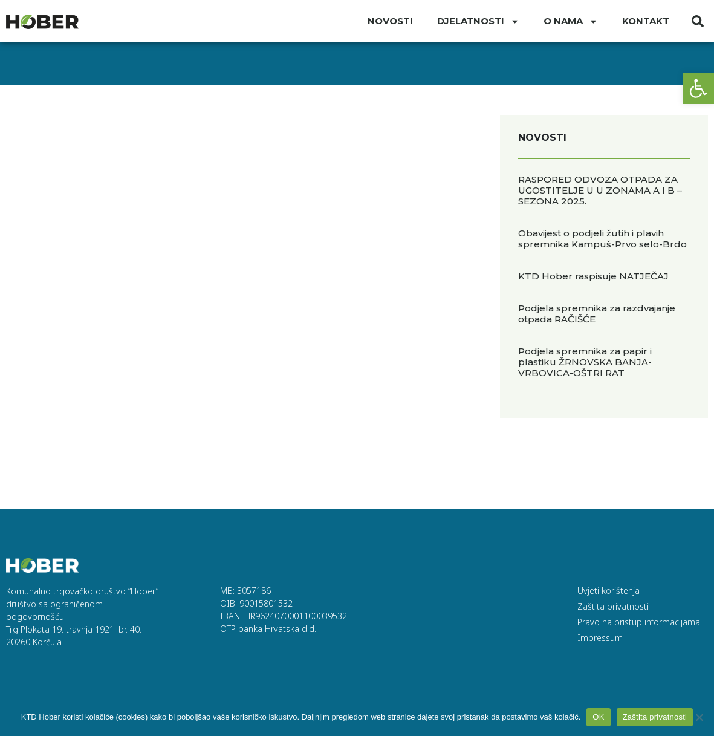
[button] (698, 21)
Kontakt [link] (645, 21)
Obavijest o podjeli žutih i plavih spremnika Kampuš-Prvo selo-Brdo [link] (602, 238)
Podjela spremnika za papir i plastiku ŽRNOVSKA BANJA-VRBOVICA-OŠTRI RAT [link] (585, 362)
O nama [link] (571, 21)
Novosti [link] (390, 21)
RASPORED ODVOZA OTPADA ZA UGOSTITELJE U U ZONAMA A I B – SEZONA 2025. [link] (600, 190)
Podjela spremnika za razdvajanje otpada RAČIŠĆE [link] (596, 313)
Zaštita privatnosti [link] (655, 716)
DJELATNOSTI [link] (478, 21)
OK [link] (598, 716)
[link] (698, 88)
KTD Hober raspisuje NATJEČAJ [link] (593, 276)
